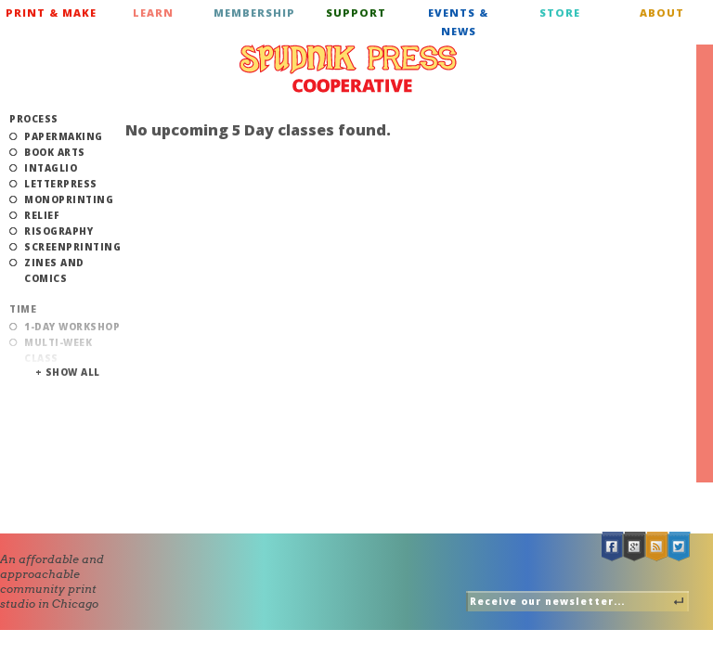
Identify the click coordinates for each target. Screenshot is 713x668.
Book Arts (54, 152)
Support (356, 12)
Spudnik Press (348, 69)
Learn (153, 12)
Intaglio (50, 167)
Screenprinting (72, 246)
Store (559, 12)
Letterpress (60, 183)
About (662, 12)
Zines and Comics (54, 270)
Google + (635, 547)
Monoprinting (68, 199)
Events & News (458, 22)
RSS (657, 547)
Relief (41, 215)
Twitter (679, 547)
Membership (254, 12)
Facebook (613, 547)
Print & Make (51, 12)
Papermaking (63, 136)
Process (33, 118)
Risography (58, 231)
